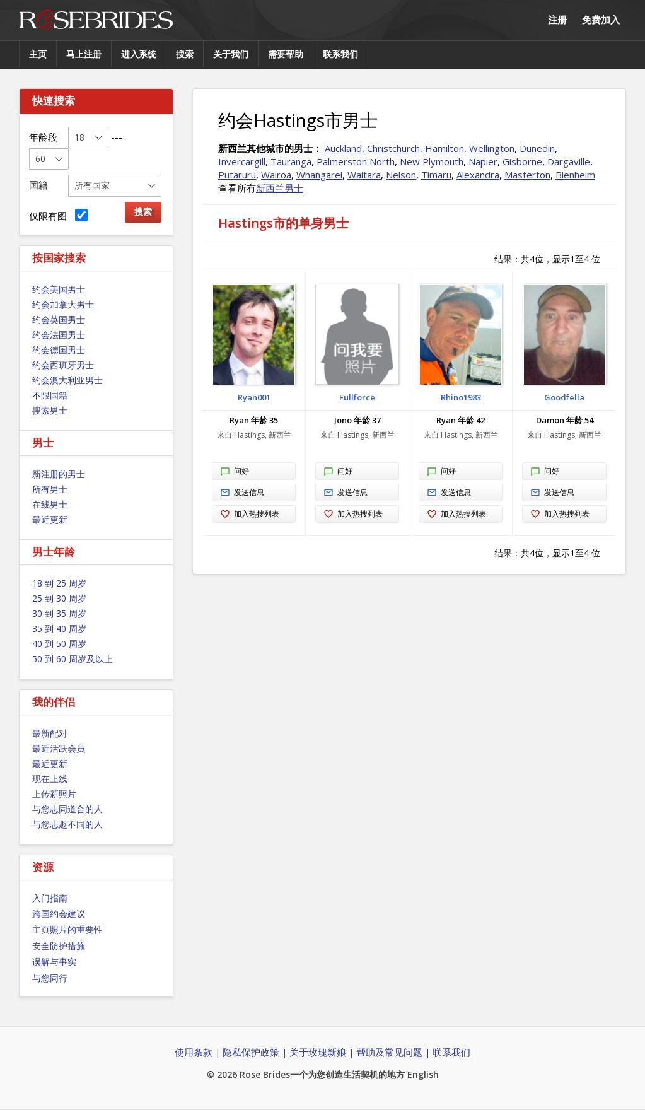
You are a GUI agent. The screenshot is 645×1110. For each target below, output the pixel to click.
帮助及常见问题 (389, 1052)
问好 (234, 471)
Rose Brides (96, 20)
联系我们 (340, 54)
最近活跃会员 (58, 748)
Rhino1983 (461, 397)
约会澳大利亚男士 (67, 380)
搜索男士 (49, 410)
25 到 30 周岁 (59, 598)
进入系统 (138, 54)
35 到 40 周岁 (59, 628)
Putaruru (237, 174)
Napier (482, 161)
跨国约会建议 (58, 914)
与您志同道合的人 (67, 809)
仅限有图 (58, 215)
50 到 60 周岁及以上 (72, 659)
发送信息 (242, 493)
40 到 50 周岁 (59, 644)
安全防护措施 (58, 946)
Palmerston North (356, 161)
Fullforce (357, 397)
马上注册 (84, 54)
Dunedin (537, 148)
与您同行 (49, 978)
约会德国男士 (58, 350)
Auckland (343, 148)
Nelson (401, 174)
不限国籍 (49, 395)
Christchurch (393, 148)
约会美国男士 (58, 289)
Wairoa (276, 174)
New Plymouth (431, 161)
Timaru (436, 174)
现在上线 (49, 779)
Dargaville (568, 161)
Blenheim (575, 174)
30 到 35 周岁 (59, 613)
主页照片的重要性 (67, 929)
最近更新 (49, 519)
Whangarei (319, 174)
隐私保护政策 (251, 1052)
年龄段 (43, 137)
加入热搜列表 (249, 514)
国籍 (38, 184)
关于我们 (230, 54)
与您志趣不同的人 (67, 824)
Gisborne (522, 161)
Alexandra (477, 174)
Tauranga (290, 161)
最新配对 (49, 733)
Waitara (364, 174)
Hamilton (444, 148)
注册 (557, 19)
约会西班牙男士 (63, 365)
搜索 (185, 54)
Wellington (491, 148)
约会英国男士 (58, 319)
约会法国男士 (58, 335)
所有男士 (49, 489)
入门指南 (49, 898)
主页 (38, 54)
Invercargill (241, 161)
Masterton (527, 174)
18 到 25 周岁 (59, 583)
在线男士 (49, 504)
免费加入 (601, 19)
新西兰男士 (279, 188)
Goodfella (564, 397)
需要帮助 (285, 54)
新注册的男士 (58, 474)
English (423, 1074)
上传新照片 (54, 794)
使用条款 (193, 1052)
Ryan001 (254, 397)
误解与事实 (54, 961)
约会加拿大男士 (63, 304)
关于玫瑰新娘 (317, 1052)
